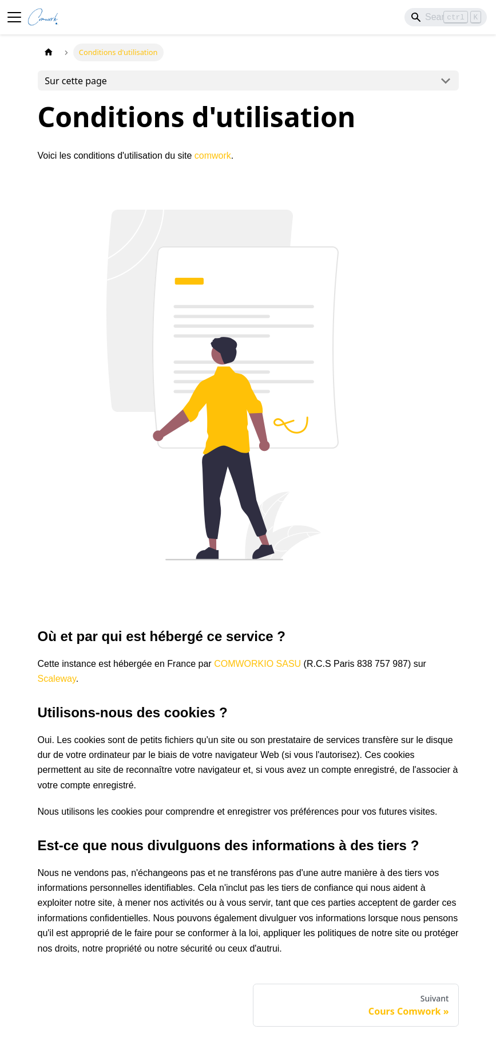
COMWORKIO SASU (257, 664)
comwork (213, 155)
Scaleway (57, 678)
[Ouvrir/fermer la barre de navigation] (14, 17)
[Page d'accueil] (48, 52)
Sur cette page (76, 80)
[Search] (445, 17)
